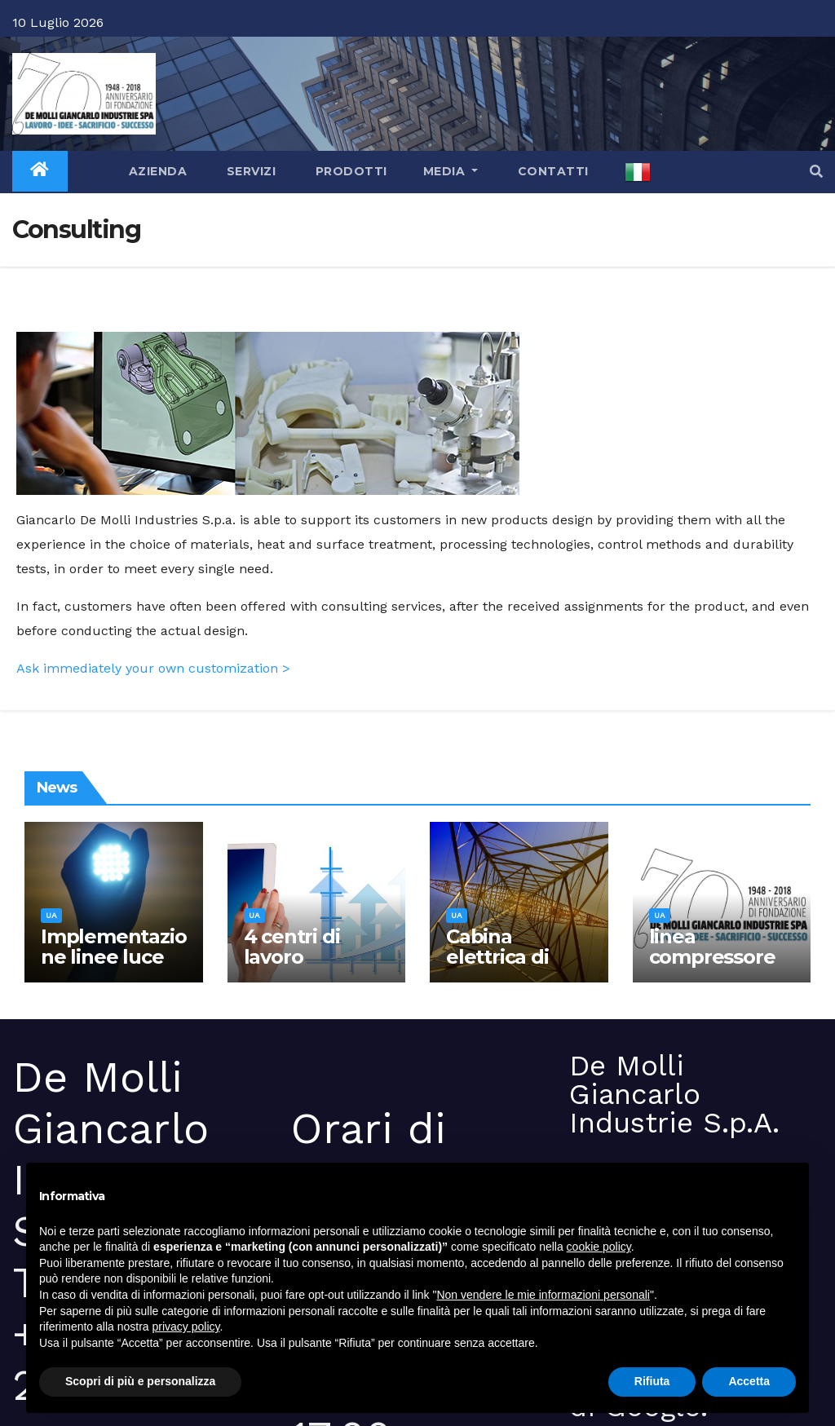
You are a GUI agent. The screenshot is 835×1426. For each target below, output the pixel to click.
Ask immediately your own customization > (153, 668)
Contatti (551, 171)
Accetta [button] (749, 1381)
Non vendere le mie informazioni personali (542, 1294)
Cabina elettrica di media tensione (497, 967)
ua (51, 915)
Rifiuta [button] (652, 1381)
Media (451, 171)
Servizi (249, 171)
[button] (816, 171)
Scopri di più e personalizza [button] (140, 1381)
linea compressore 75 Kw (712, 957)
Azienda (156, 171)
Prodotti (349, 171)
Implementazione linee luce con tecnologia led (113, 967)
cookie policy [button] (599, 1246)
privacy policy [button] (186, 1326)
